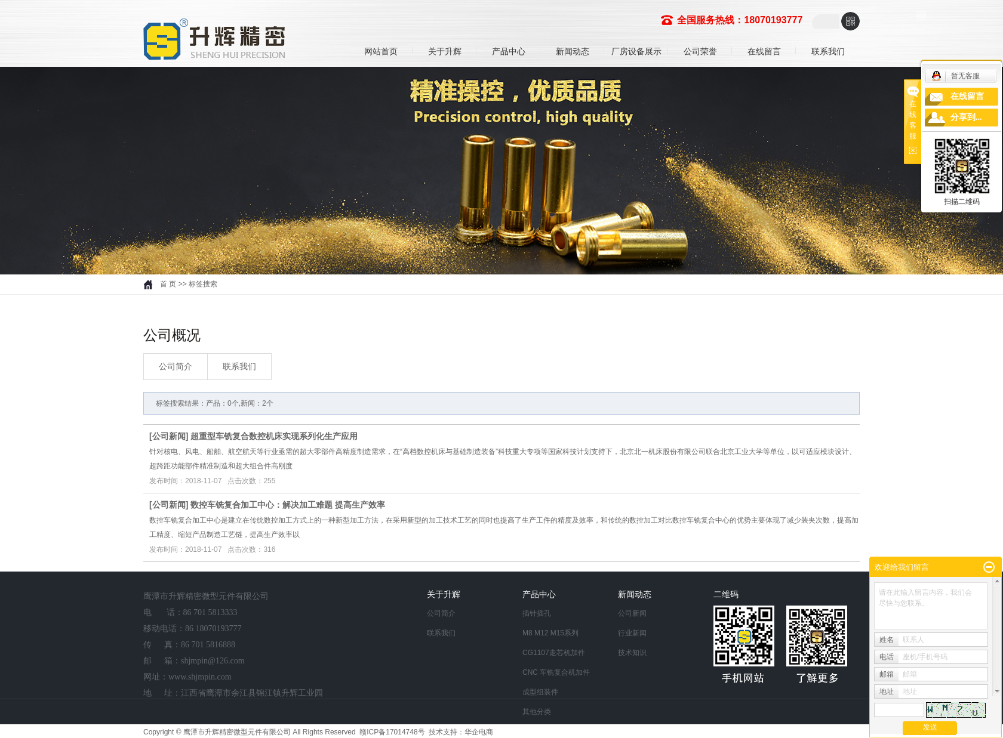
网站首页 (381, 51)
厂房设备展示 (636, 51)
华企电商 (478, 732)
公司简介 (175, 366)
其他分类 (536, 712)
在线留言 (764, 51)
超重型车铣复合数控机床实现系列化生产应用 (274, 436)
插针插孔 (536, 613)
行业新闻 (632, 633)
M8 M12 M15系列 (550, 633)
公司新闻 (169, 436)
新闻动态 (572, 51)
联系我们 (828, 51)
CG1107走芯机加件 (553, 653)
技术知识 (632, 653)
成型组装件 (540, 692)
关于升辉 (444, 51)
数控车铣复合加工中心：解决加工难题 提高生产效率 (287, 505)
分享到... (966, 117)
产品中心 (508, 51)
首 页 (168, 284)
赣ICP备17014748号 (391, 732)
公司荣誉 (700, 51)
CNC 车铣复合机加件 (556, 672)
